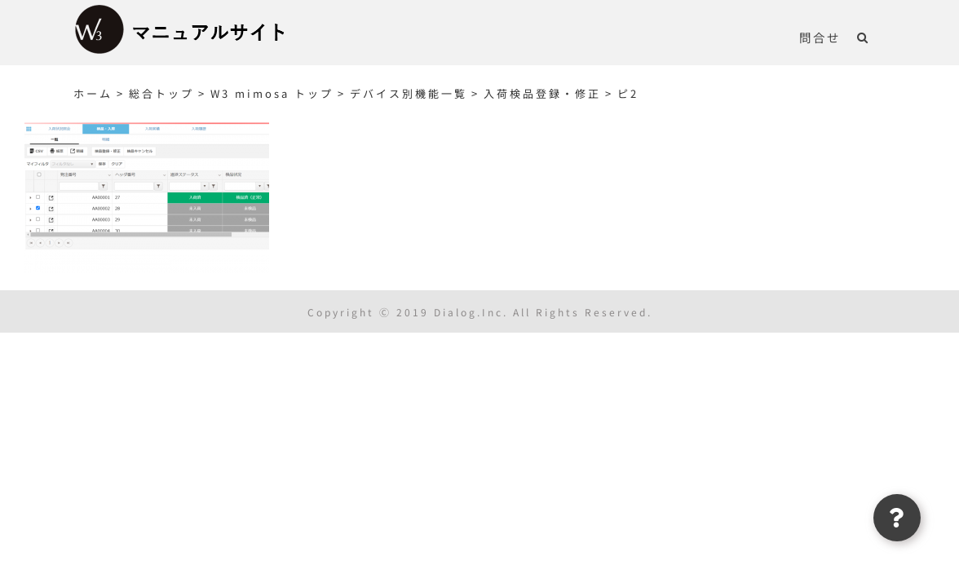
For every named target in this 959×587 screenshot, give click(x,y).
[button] (879, 36)
